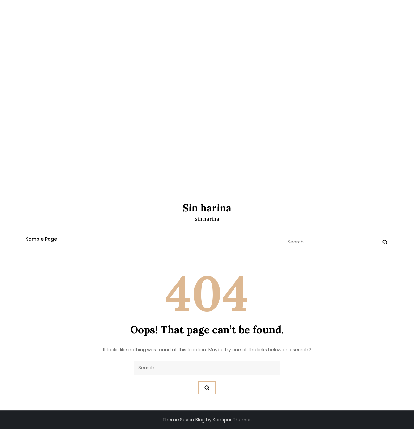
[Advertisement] (207, 145)
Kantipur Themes (232, 419)
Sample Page (41, 239)
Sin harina (207, 208)
